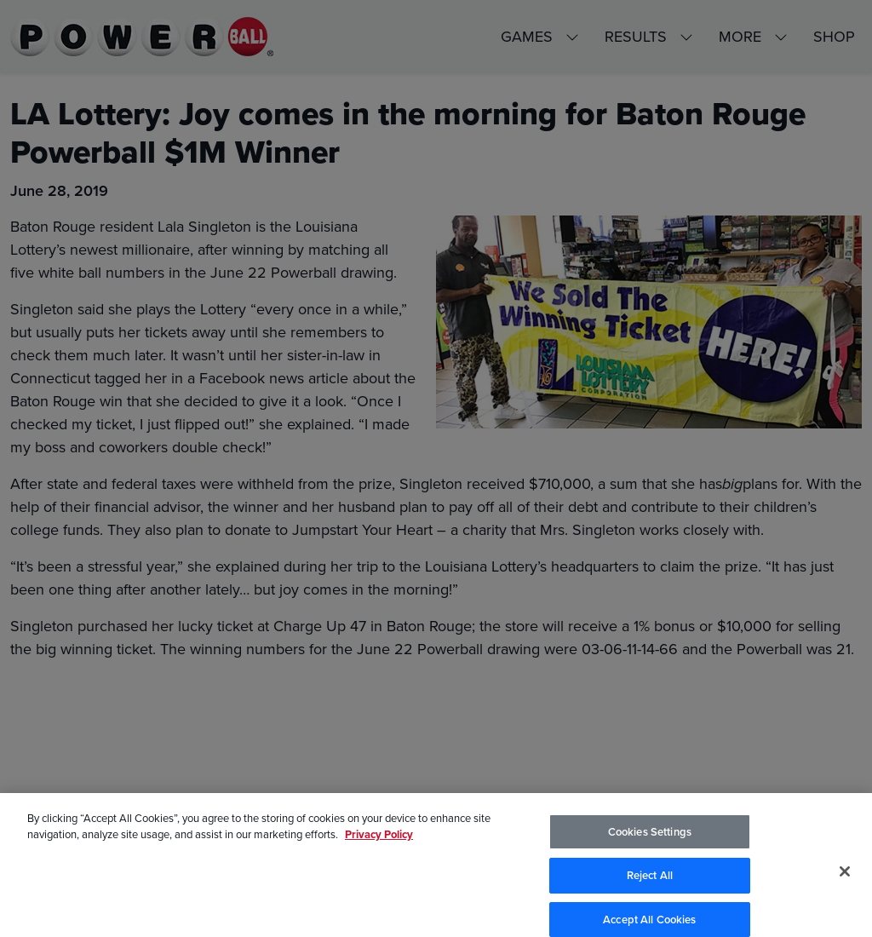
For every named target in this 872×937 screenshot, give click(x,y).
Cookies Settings (649, 839)
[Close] (844, 879)
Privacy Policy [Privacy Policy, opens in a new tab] (379, 842)
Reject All (650, 883)
